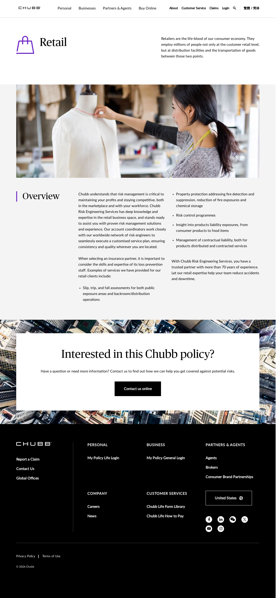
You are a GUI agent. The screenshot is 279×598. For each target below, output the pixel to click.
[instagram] (221, 528)
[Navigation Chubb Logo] (29, 9)
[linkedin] (221, 519)
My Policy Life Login (103, 458)
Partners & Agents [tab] (117, 8)
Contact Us (25, 469)
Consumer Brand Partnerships (229, 477)
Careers (93, 507)
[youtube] (209, 528)
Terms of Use (51, 556)
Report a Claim (27, 459)
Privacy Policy (25, 556)
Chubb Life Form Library (166, 507)
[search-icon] (234, 9)
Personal (97, 445)
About (173, 8)
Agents (211, 458)
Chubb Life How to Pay (165, 516)
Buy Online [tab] (147, 8)
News (91, 516)
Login (225, 8)
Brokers (212, 467)
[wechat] (232, 519)
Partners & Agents (225, 445)
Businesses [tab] (87, 8)
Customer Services (167, 493)
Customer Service (193, 8)
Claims (213, 8)
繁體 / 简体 (251, 8)
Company (97, 493)
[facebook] (209, 519)
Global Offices (27, 478)
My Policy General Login (166, 458)
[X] (244, 519)
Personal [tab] (64, 8)
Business (156, 445)
